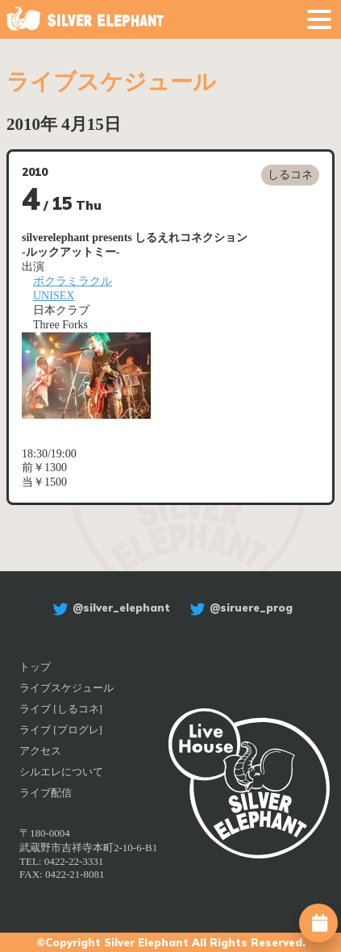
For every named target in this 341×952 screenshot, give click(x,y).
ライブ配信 (45, 793)
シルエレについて (61, 772)
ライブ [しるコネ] (60, 709)
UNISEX (53, 296)
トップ (35, 667)
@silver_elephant (109, 607)
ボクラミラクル (72, 281)
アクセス (40, 751)
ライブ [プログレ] (60, 730)
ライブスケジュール (66, 688)
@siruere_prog (239, 607)
